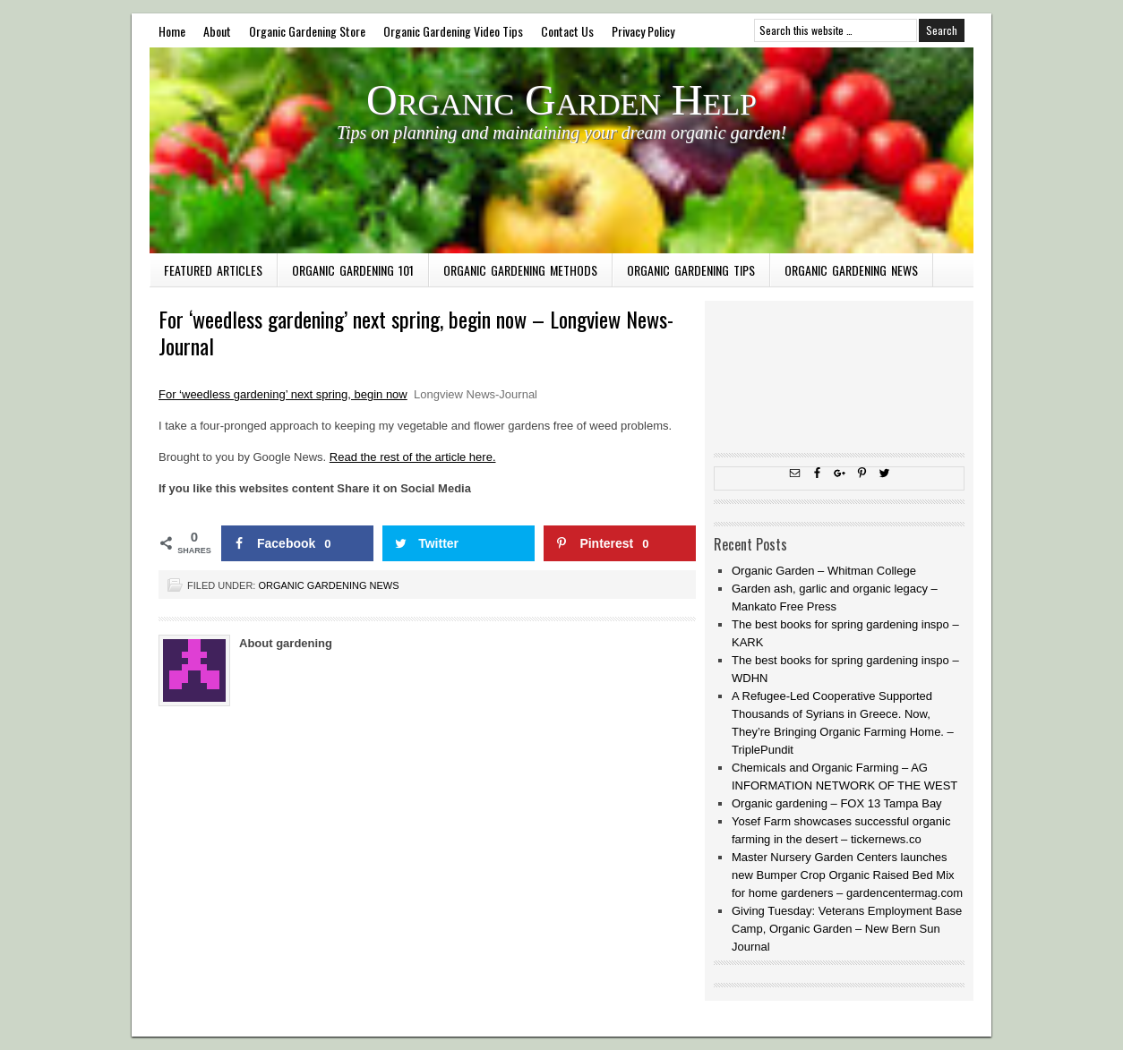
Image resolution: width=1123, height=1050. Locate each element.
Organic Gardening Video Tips (453, 30)
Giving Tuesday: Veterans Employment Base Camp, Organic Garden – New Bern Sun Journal (847, 928)
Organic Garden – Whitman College (824, 570)
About (217, 30)
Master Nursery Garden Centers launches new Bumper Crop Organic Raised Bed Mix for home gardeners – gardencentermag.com (847, 875)
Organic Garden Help (561, 100)
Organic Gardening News (851, 269)
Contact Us (567, 30)
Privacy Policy (643, 30)
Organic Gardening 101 (353, 269)
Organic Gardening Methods (520, 269)
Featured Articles (213, 269)
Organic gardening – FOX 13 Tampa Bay (837, 803)
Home (172, 30)
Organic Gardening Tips (691, 269)
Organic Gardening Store (307, 30)
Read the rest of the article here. (413, 457)
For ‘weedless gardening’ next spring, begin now (283, 394)
